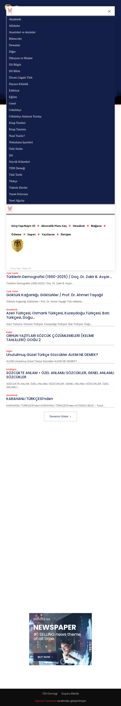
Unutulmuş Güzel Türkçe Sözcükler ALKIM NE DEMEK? (52, 354)
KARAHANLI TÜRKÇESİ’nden (29, 398)
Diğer (9, 332)
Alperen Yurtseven (46, 701)
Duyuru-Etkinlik (70, 693)
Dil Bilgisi (11, 369)
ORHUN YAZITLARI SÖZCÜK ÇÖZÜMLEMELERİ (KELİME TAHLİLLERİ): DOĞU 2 (50, 337)
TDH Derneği (50, 693)
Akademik (12, 310)
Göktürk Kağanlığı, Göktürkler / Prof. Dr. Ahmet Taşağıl (54, 294)
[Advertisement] (63, 450)
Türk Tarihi (12, 273)
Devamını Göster (61, 416)
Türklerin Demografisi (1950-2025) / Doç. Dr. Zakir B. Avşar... (59, 276)
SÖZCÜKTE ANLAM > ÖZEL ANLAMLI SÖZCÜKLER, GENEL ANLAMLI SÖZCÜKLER (60, 375)
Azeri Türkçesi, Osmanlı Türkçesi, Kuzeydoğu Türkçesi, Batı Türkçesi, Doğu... (57, 315)
